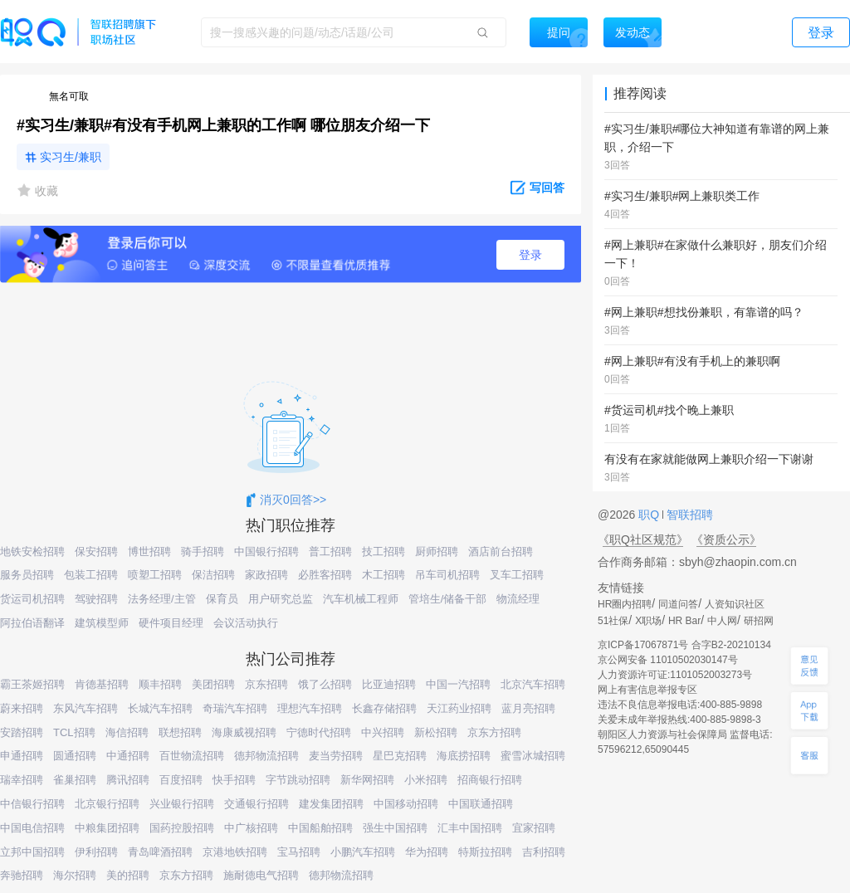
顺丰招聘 (160, 684)
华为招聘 (426, 852)
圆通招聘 (74, 755)
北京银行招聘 (107, 804)
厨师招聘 (436, 551)
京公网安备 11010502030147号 (668, 660)
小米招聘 (425, 779)
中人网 (722, 621)
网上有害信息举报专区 (647, 689)
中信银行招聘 (32, 804)
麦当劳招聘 (336, 755)
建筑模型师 (102, 623)
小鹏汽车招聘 (362, 852)
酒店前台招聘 (500, 551)
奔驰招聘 (21, 875)
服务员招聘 (27, 574)
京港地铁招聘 (235, 852)
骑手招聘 (202, 551)
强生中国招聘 (395, 828)
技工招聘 (383, 551)
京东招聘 (266, 684)
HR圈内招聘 (625, 604)
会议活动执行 (245, 623)
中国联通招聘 (480, 804)
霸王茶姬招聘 (32, 684)
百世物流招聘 (191, 755)
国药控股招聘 (181, 828)
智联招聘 (688, 514)
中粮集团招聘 (107, 828)
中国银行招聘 (266, 551)
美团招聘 (213, 684)
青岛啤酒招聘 (160, 852)
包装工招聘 (91, 574)
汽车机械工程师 (360, 599)
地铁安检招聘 (32, 551)
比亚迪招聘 (389, 684)
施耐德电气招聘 (261, 875)
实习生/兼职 (70, 156)
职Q (650, 514)
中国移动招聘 (406, 804)
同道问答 (678, 604)
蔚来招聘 (21, 708)
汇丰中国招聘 (469, 828)
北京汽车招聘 (533, 684)
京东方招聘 (494, 732)
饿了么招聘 (325, 684)
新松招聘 (435, 732)
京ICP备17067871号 (643, 645)
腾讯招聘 (127, 779)
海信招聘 (127, 732)
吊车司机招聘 (447, 574)
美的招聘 (127, 875)
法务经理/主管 (162, 599)
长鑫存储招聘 (384, 708)
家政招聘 (266, 574)
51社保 (613, 621)
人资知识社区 (735, 604)
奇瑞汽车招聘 (235, 708)
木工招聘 (383, 574)
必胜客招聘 (325, 574)
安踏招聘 (21, 732)
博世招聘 (149, 551)
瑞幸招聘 (21, 779)
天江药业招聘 (459, 708)
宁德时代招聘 (318, 732)
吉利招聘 (543, 852)
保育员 (222, 599)
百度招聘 (181, 779)
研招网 (759, 621)
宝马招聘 (298, 852)
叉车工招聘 (517, 574)
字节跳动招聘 (298, 779)
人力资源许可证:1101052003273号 (675, 675)
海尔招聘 (74, 875)
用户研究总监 (280, 599)
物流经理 (518, 599)
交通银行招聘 (256, 804)
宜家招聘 (533, 828)
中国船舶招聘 (320, 828)
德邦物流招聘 (266, 755)
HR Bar (684, 621)
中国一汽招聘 (458, 684)
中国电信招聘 (32, 828)
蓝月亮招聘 (528, 708)
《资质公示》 (726, 539)
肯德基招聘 (102, 684)
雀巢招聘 (74, 779)
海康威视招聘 (244, 732)
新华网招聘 (367, 779)
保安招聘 (96, 551)
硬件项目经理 (171, 623)
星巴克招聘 (400, 755)
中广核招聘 (251, 828)
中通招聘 (127, 755)
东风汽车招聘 (85, 708)
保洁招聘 (213, 574)
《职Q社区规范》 (643, 539)
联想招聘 (180, 732)
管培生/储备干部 (447, 599)
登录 (530, 254)
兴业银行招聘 (181, 804)
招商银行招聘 (489, 779)
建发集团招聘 (331, 804)
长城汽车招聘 (160, 708)
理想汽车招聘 (309, 708)
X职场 (648, 621)
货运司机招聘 (32, 599)
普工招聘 (330, 551)
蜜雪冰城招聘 (533, 755)
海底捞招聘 (464, 755)
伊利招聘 (96, 852)
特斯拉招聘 (485, 852)
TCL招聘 (74, 732)
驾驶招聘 (96, 599)
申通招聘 (21, 755)
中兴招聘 (382, 732)
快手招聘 (234, 779)
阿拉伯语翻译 (32, 623)
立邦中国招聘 (32, 852)
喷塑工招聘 (155, 574)
